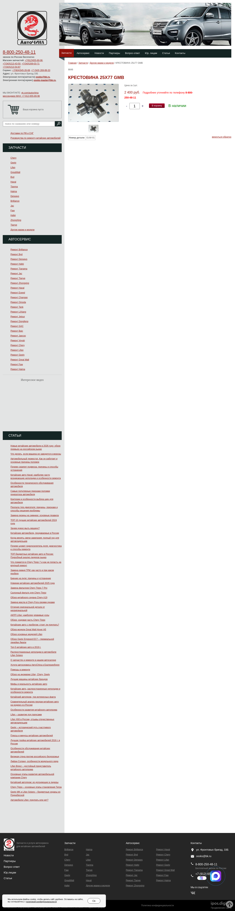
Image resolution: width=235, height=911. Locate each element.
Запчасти (66, 53)
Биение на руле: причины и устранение (30, 578)
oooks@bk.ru (43, 77)
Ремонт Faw (16, 364)
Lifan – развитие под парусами (26, 714)
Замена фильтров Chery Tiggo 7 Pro (28, 588)
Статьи (166, 53)
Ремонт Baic (16, 331)
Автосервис (83, 53)
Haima (13, 191)
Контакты (180, 53)
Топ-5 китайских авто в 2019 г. (25, 647)
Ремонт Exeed (17, 292)
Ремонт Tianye (17, 278)
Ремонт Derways (18, 259)
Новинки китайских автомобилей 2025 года (32, 583)
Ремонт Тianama (18, 268)
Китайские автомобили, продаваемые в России (34, 533)
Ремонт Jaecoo (18, 335)
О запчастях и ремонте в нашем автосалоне (33, 660)
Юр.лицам (10, 872)
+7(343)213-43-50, (12, 63)
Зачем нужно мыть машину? (25, 528)
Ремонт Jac (16, 273)
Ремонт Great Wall (19, 359)
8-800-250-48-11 (19, 52)
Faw (12, 210)
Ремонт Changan (19, 297)
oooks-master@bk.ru (45, 80)
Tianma (14, 186)
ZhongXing (15, 220)
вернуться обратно (221, 137)
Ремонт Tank (16, 307)
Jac (12, 206)
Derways (14, 196)
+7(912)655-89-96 (34, 60)
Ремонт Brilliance (19, 249)
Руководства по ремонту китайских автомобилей (35, 138)
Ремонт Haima (17, 369)
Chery (13, 158)
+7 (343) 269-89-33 (40, 70)
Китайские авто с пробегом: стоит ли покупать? (34, 624)
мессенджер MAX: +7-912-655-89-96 (21, 96)
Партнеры (114, 53)
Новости (99, 53)
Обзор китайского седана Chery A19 (28, 597)
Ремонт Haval (17, 288)
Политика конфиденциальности (157, 905)
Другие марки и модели (22, 229)
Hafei (13, 215)
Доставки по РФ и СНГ (22, 133)
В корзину (157, 105)
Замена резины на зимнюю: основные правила (34, 515)
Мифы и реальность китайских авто (28, 684)
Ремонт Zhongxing (19, 283)
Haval (13, 182)
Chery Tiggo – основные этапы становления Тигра (36, 787)
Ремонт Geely (17, 355)
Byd (12, 177)
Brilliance (15, 201)
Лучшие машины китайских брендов (29, 679)
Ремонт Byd (16, 254)
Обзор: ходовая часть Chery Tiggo (27, 620)
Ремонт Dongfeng (19, 321)
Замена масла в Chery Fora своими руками (32, 602)
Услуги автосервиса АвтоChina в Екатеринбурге (34, 665)
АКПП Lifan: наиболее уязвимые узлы (29, 615)
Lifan (12, 167)
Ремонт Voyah (17, 340)
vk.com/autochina (29, 92)
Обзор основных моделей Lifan (26, 634)
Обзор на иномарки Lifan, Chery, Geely (30, 674)
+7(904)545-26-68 (21, 70)
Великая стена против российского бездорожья (34, 756)
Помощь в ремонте (20, 669)
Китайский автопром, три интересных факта (33, 697)
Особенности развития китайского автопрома (33, 710)
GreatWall (15, 172)
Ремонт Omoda (18, 302)
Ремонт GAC (17, 326)
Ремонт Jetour (17, 316)
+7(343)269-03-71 (30, 63)
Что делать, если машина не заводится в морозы (35, 454)
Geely (13, 162)
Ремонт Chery (17, 345)
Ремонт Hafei (17, 264)
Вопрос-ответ (132, 53)
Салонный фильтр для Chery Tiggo (28, 592)
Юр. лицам (151, 53)
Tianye (13, 225)
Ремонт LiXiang (18, 312)
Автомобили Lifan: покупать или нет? (29, 800)
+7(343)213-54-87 (11, 67)
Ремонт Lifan (17, 350)
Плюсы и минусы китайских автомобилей (31, 735)
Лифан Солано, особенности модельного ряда (34, 761)
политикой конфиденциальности (41, 902)
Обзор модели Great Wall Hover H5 (28, 629)
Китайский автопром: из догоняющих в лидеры (34, 782)
